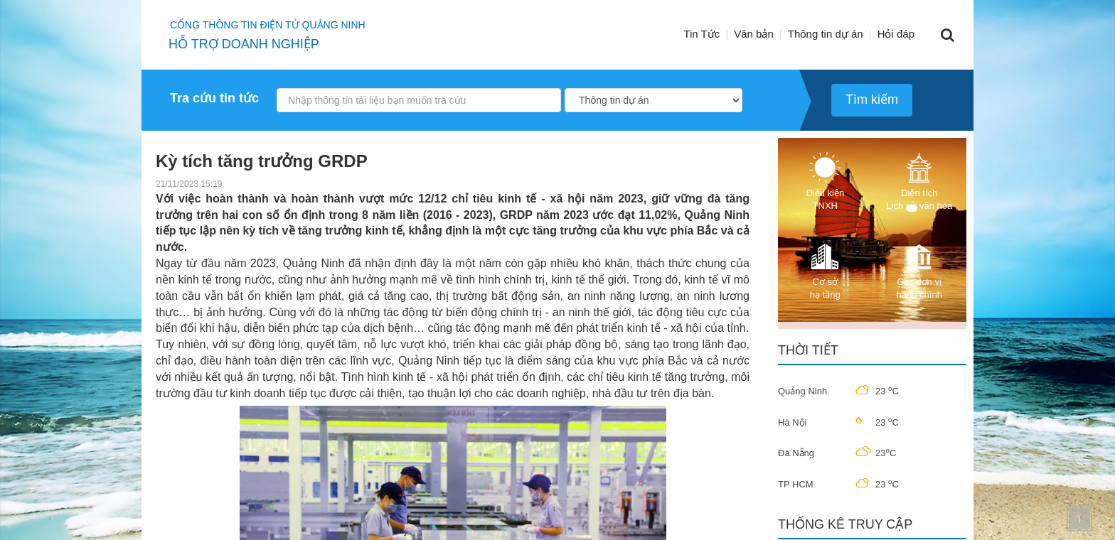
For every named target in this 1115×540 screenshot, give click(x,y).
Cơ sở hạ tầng (825, 270)
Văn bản (754, 34)
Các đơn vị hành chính (919, 270)
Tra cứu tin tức (214, 98)
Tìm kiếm (871, 99)
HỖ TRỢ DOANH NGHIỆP (244, 44)
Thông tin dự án (825, 34)
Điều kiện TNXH (825, 181)
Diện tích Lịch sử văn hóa (919, 181)
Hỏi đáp (895, 34)
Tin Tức (701, 34)
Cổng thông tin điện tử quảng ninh (268, 25)
